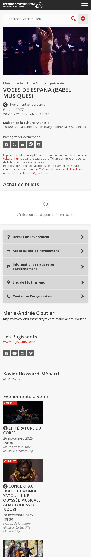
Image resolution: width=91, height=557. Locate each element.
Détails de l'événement (28, 237)
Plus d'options (83, 19)
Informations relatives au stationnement (30, 266)
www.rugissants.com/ (19, 341)
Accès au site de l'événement (32, 250)
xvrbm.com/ (12, 378)
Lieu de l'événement (25, 282)
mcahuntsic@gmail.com (33, 173)
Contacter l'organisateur (29, 296)
